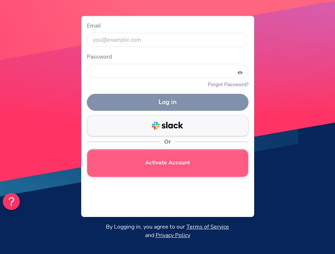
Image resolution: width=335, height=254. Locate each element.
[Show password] (240, 72)
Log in (167, 102)
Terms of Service (207, 227)
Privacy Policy (173, 235)
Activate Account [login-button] (167, 163)
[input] (168, 40)
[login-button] (168, 125)
